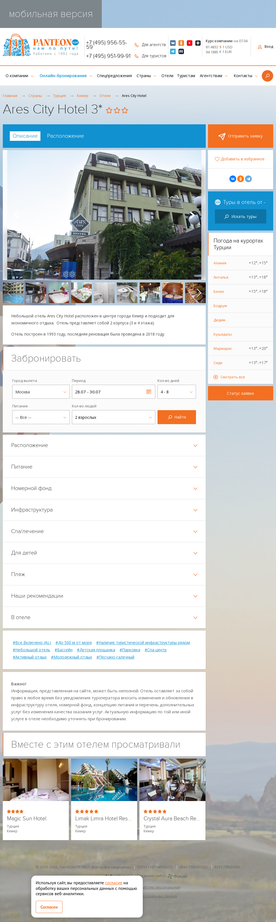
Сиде (241, 363)
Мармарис (241, 348)
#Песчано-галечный (115, 657)
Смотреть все (233, 376)
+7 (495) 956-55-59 (106, 45)
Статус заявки (240, 393)
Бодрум (220, 305)
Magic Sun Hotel (26, 818)
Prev (16, 215)
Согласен (49, 907)
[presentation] (9, 292)
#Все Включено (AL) (32, 643)
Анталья (241, 277)
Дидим (219, 319)
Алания (241, 263)
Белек (241, 291)
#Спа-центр (156, 650)
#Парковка (130, 650)
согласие (113, 882)
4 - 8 (165, 392)
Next (192, 215)
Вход (265, 46)
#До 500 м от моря (73, 643)
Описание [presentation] (25, 136)
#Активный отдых (30, 657)
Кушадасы (223, 334)
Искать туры (240, 216)
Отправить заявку (240, 136)
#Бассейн (63, 650)
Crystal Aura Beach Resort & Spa (172, 818)
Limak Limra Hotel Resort (104, 818)
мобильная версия (51, 14)
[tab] (25, 136)
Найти (177, 417)
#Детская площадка (96, 650)
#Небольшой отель (31, 650)
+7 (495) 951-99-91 (108, 56)
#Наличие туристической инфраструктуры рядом (143, 643)
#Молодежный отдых (71, 657)
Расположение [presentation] (65, 136)
